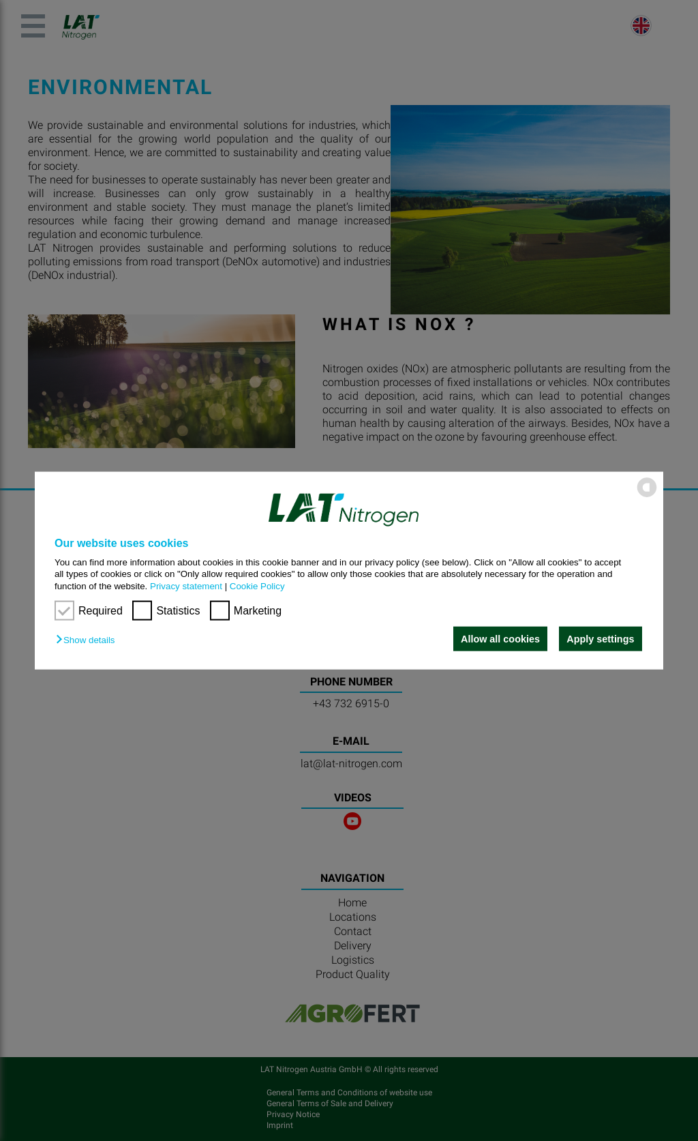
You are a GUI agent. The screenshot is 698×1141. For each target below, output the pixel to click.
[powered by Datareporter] (647, 496)
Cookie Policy (257, 585)
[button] (89, 640)
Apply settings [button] (600, 639)
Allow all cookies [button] (500, 639)
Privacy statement (186, 585)
